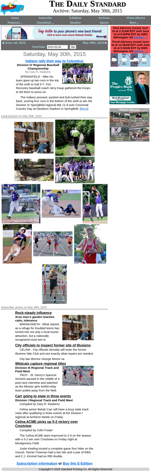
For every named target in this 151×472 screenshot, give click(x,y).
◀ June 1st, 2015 (14, 42)
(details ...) (140, 37)
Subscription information (37, 463)
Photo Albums (136, 18)
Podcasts (15, 23)
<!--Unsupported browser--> (129, 124)
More (134, 23)
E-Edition (75, 18)
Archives (106, 18)
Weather (75, 22)
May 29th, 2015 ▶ (95, 42)
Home (15, 18)
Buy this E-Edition (77, 463)
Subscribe (45, 18)
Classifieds (45, 23)
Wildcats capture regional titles (40, 364)
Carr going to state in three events (43, 396)
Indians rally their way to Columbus (55, 61)
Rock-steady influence (33, 313)
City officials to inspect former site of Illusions (53, 345)
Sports (104, 22)
